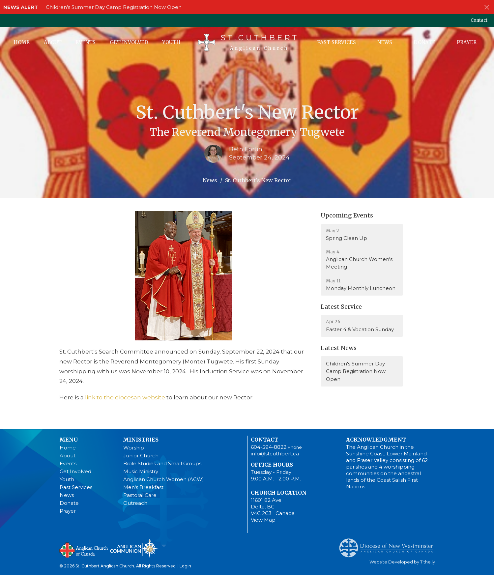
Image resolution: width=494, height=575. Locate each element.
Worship (133, 448)
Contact (479, 20)
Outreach (135, 503)
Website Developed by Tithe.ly (402, 562)
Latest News (339, 348)
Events (85, 42)
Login (185, 565)
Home (22, 42)
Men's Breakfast (143, 487)
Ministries (141, 439)
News (384, 42)
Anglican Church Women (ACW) (163, 479)
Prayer (467, 42)
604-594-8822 (268, 447)
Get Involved (129, 42)
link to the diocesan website (124, 397)
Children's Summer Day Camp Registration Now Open (114, 7)
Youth (171, 42)
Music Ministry (140, 471)
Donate (424, 42)
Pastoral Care (140, 495)
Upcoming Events (347, 215)
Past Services (336, 42)
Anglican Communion (134, 548)
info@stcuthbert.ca (275, 453)
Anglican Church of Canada (83, 549)
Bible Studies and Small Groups (162, 463)
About (53, 42)
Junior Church (141, 455)
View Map (263, 520)
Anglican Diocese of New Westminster (388, 545)
